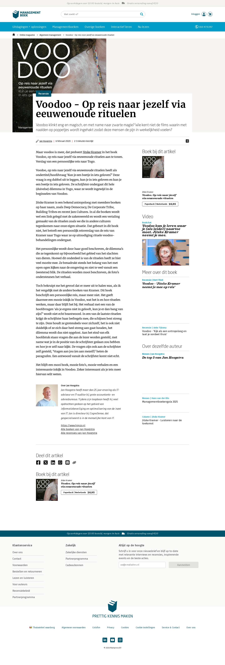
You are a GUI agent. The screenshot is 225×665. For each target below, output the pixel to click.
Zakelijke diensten (76, 552)
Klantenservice (22, 545)
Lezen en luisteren (23, 577)
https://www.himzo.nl (73, 425)
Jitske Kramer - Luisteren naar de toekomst (162, 422)
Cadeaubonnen (74, 565)
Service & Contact (171, 627)
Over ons (17, 552)
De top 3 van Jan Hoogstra (163, 357)
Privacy (110, 627)
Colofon (96, 627)
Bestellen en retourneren (27, 571)
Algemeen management (50, 35)
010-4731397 (205, 26)
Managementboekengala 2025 (160, 401)
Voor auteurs (19, 584)
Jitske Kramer (92, 152)
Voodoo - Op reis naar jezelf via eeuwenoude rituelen (90, 35)
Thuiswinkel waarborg (42, 627)
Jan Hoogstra (46, 141)
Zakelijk (71, 545)
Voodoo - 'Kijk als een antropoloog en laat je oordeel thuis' (164, 333)
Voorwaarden (20, 565)
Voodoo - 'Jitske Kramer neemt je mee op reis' (161, 285)
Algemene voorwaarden (73, 627)
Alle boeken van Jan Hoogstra (78, 429)
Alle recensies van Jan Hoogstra (79, 432)
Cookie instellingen (145, 627)
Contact (16, 558)
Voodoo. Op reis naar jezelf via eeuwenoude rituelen (159, 197)
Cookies (125, 627)
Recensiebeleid (21, 590)
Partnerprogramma (23, 597)
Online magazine (27, 35)
